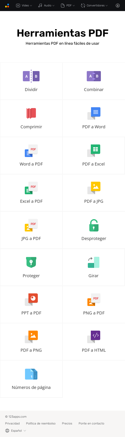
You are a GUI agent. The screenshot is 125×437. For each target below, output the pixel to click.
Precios (67, 423)
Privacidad (12, 423)
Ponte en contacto (91, 423)
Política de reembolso (41, 423)
